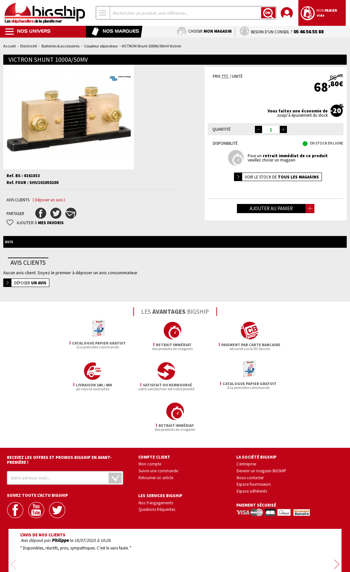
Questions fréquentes (157, 469)
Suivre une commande (158, 430)
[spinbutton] (271, 129)
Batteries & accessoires (60, 45)
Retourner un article (156, 437)
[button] (283, 129)
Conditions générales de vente (202, 549)
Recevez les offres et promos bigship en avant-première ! (59, 419)
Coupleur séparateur (101, 45)
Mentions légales (136, 558)
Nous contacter (250, 437)
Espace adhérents (252, 450)
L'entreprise (246, 423)
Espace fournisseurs (254, 443)
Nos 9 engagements (156, 462)
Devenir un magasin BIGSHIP (261, 430)
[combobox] (102, 13)
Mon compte (150, 423)
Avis (9, 241)
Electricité (28, 45)
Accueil (9, 45)
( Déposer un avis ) (49, 200)
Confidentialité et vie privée (144, 549)
